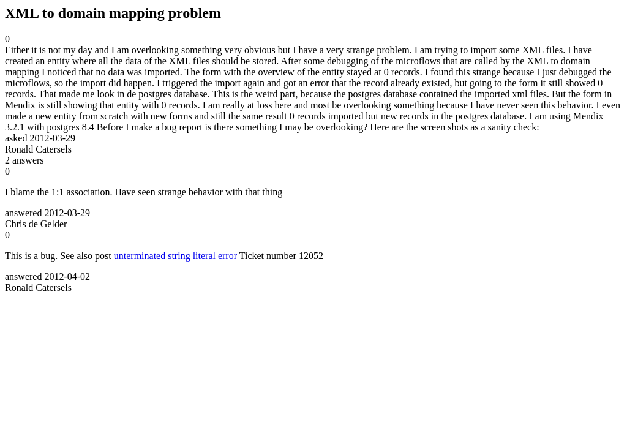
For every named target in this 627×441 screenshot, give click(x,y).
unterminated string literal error (175, 256)
